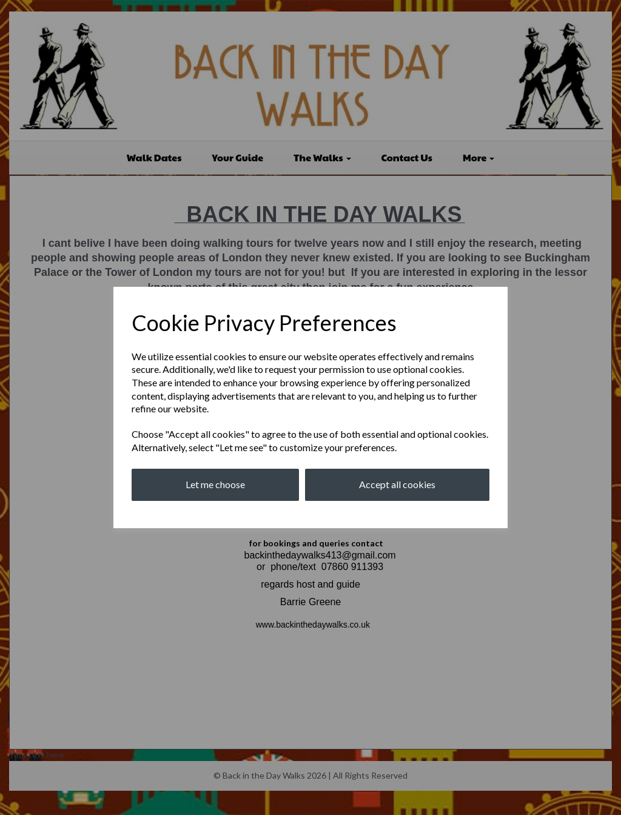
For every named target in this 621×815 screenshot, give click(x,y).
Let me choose (215, 484)
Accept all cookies (397, 484)
